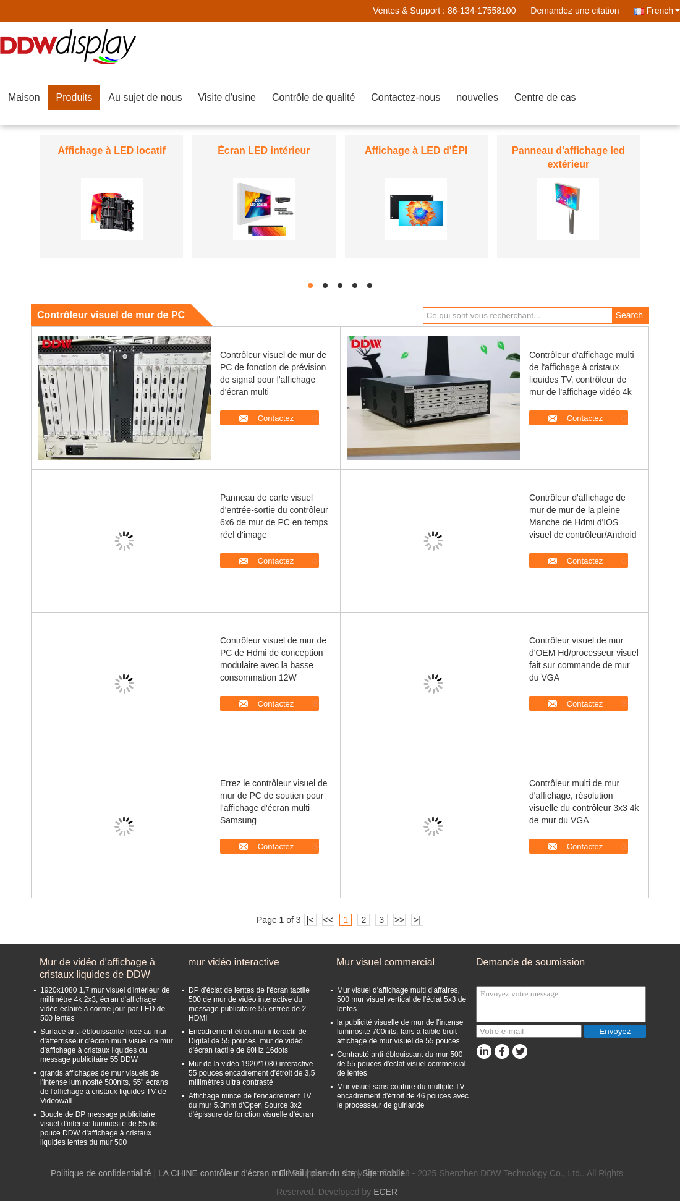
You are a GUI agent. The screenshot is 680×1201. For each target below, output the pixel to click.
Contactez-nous (405, 97)
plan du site (333, 1173)
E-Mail (291, 1173)
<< (328, 920)
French (663, 10)
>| (417, 920)
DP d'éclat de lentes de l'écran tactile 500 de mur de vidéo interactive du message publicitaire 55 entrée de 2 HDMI (249, 1004)
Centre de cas (545, 97)
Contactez (276, 418)
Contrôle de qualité (313, 97)
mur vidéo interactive (233, 962)
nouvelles (477, 97)
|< (310, 920)
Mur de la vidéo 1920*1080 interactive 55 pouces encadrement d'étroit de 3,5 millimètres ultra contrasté (252, 1073)
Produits (74, 97)
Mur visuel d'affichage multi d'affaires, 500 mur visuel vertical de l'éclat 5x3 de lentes (401, 999)
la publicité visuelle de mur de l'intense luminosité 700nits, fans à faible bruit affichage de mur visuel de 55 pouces (400, 1031)
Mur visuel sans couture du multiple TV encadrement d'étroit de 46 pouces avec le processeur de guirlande (403, 1096)
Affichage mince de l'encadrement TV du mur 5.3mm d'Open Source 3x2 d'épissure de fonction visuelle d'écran (251, 1105)
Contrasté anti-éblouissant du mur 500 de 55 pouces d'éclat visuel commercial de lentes (401, 1063)
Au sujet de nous (145, 97)
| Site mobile (381, 1173)
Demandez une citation (574, 10)
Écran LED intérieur (264, 150)
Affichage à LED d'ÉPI (416, 150)
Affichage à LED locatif (112, 150)
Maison (24, 97)
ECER (385, 1192)
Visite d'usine (226, 97)
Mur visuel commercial (385, 962)
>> (399, 920)
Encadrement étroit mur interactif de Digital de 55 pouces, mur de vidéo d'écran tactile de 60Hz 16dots (248, 1041)
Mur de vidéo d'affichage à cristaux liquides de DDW (97, 968)
